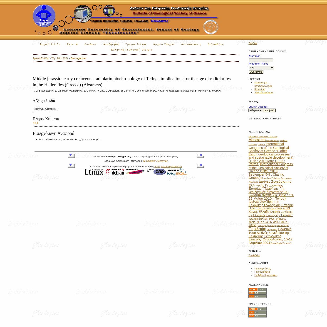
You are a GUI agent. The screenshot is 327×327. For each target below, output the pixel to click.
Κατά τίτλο (259, 89)
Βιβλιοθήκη (216, 44)
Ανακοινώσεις (191, 44)
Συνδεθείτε (254, 255)
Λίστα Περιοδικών (263, 92)
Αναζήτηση (111, 44)
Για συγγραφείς (262, 272)
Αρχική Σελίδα (50, 44)
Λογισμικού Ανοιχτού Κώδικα (168, 166)
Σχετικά (72, 44)
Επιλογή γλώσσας (257, 107)
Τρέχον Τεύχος (136, 44)
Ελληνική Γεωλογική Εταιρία (131, 49)
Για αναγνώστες (262, 268)
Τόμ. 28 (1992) (59, 58)
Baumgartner (79, 58)
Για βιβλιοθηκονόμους (265, 275)
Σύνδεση (90, 44)
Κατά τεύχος (260, 82)
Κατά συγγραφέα (263, 86)
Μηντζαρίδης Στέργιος (155, 161)
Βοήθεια (252, 43)
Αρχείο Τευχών (164, 44)
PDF (36, 123)
